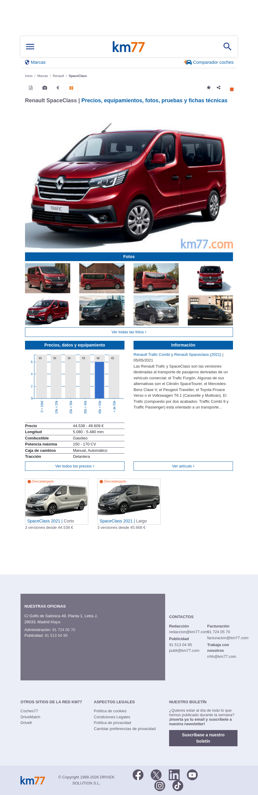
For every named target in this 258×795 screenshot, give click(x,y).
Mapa (56, 622)
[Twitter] (156, 774)
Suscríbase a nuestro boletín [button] (203, 738)
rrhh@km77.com (221, 656)
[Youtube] (192, 774)
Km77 (129, 46)
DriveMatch (30, 717)
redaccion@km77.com (188, 632)
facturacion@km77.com (227, 638)
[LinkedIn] (174, 774)
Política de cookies (110, 711)
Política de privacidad (112, 722)
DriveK (26, 722)
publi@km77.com (184, 650)
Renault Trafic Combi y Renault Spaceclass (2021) (178, 354)
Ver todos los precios (74, 466)
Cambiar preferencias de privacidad (125, 728)
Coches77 (29, 711)
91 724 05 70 (63, 629)
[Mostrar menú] (30, 47)
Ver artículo (183, 466)
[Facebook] (138, 774)
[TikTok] (177, 785)
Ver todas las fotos (129, 332)
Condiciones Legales (112, 717)
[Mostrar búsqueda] (227, 46)
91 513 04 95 (56, 635)
